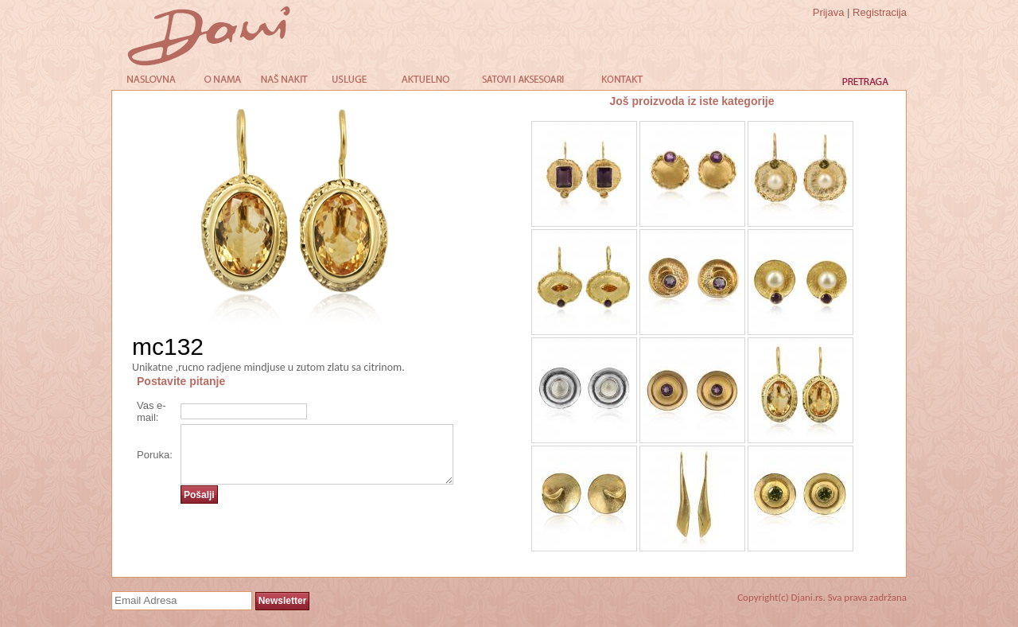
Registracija (880, 12)
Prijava (829, 12)
